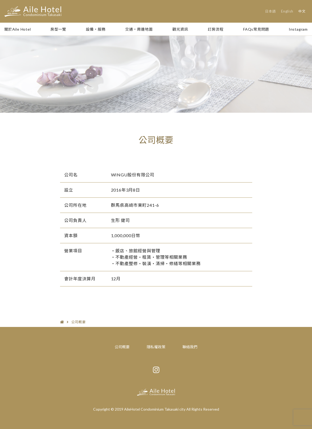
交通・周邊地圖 (139, 29)
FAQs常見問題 (256, 29)
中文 (302, 11)
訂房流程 (215, 29)
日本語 (270, 11)
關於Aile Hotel (17, 29)
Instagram (298, 29)
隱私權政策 (156, 347)
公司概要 (122, 347)
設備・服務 (96, 29)
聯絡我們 (190, 347)
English (287, 11)
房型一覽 (58, 29)
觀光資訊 (180, 29)
